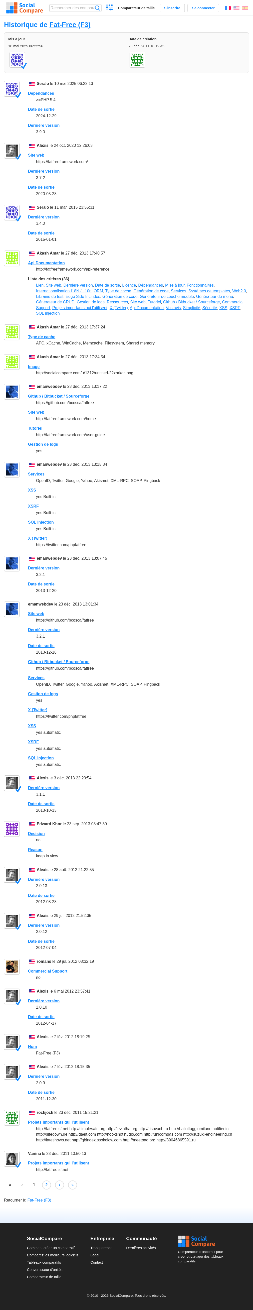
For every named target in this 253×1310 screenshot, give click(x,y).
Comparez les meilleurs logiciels (53, 1255)
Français (228, 8)
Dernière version (44, 125)
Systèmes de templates (209, 291)
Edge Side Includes (83, 296)
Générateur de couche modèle (167, 296)
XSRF (234, 308)
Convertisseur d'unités (45, 1270)
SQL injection (48, 313)
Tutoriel (154, 302)
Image (34, 367)
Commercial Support (47, 971)
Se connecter (203, 8)
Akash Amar (48, 253)
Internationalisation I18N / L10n (63, 291)
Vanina (34, 1153)
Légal (94, 1255)
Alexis (43, 145)
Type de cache (118, 291)
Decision (36, 833)
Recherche (97, 8)
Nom (32, 1046)
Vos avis (173, 308)
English (236, 8)
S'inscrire (172, 8)
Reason (35, 850)
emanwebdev (49, 386)
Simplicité (191, 308)
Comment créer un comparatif (51, 1248)
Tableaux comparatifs (44, 1262)
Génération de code (151, 291)
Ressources (117, 302)
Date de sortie (41, 109)
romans (44, 961)
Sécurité (209, 308)
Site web (36, 155)
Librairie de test (49, 296)
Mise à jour (174, 285)
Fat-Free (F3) (70, 25)
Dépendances (41, 93)
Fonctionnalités (200, 285)
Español (245, 8)
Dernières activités (141, 1248)
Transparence (101, 1248)
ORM (98, 291)
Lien (40, 285)
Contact (96, 1262)
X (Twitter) (119, 308)
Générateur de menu (214, 296)
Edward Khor (49, 824)
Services (178, 291)
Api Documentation (46, 263)
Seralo (43, 83)
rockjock (45, 1112)
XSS (223, 308)
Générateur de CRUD (55, 302)
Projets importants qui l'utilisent (79, 308)
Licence (129, 285)
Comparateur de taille (136, 8)
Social (202, 1241)
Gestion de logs (91, 302)
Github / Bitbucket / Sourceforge (191, 302)
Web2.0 (239, 291)
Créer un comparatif (109, 8)
